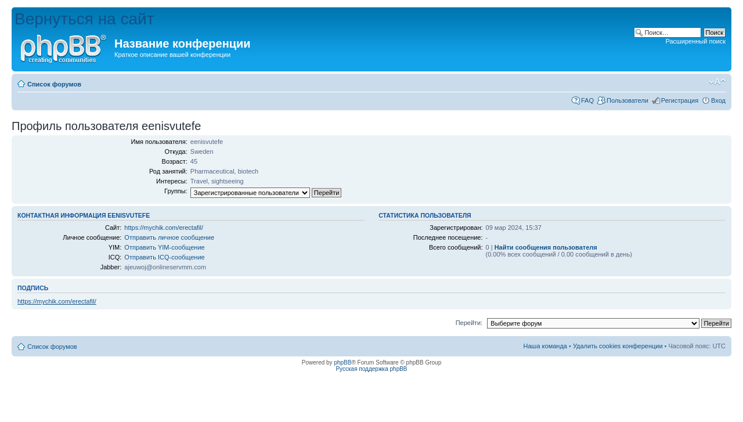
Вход (718, 100)
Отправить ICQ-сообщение (164, 257)
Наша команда (545, 345)
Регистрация (679, 100)
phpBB (342, 362)
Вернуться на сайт (84, 19)
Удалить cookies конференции (618, 345)
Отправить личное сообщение (169, 237)
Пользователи (627, 100)
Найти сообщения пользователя (546, 247)
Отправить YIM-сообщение (164, 247)
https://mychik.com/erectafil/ (163, 227)
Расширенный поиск (695, 41)
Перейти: (469, 322)
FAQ (587, 100)
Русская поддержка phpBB (371, 369)
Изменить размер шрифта (717, 82)
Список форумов (54, 84)
